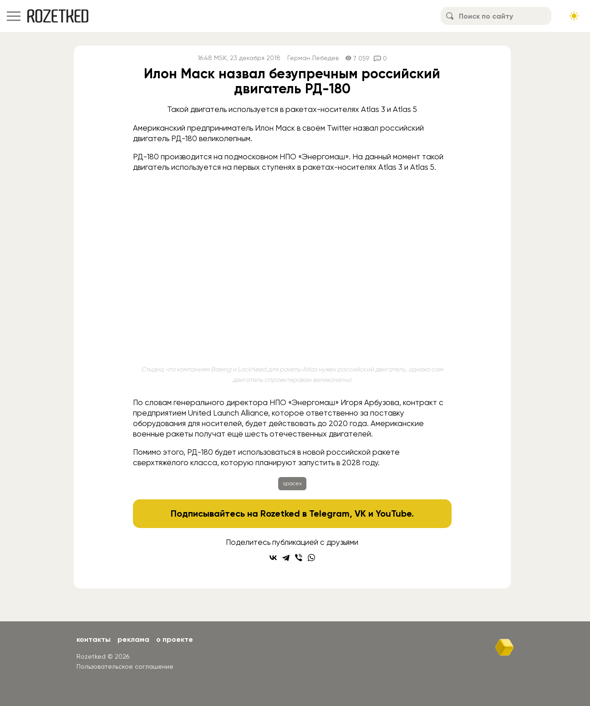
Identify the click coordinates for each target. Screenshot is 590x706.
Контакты (93, 639)
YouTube (394, 513)
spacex (292, 483)
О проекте (174, 639)
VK (360, 513)
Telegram (329, 513)
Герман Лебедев (313, 58)
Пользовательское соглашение (124, 666)
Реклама (133, 639)
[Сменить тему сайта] (574, 16)
